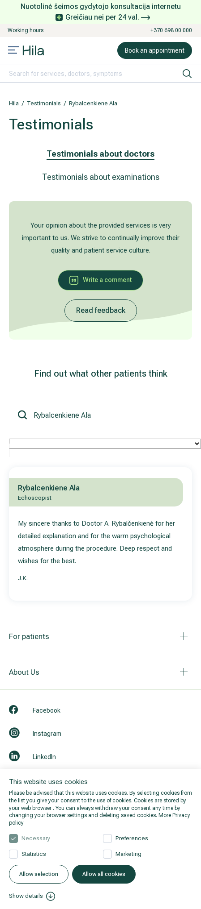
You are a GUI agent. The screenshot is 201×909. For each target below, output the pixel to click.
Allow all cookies (103, 874)
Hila (14, 103)
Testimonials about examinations (100, 177)
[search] (187, 73)
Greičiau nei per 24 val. (107, 17)
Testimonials (44, 103)
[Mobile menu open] (13, 50)
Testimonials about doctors (100, 153)
